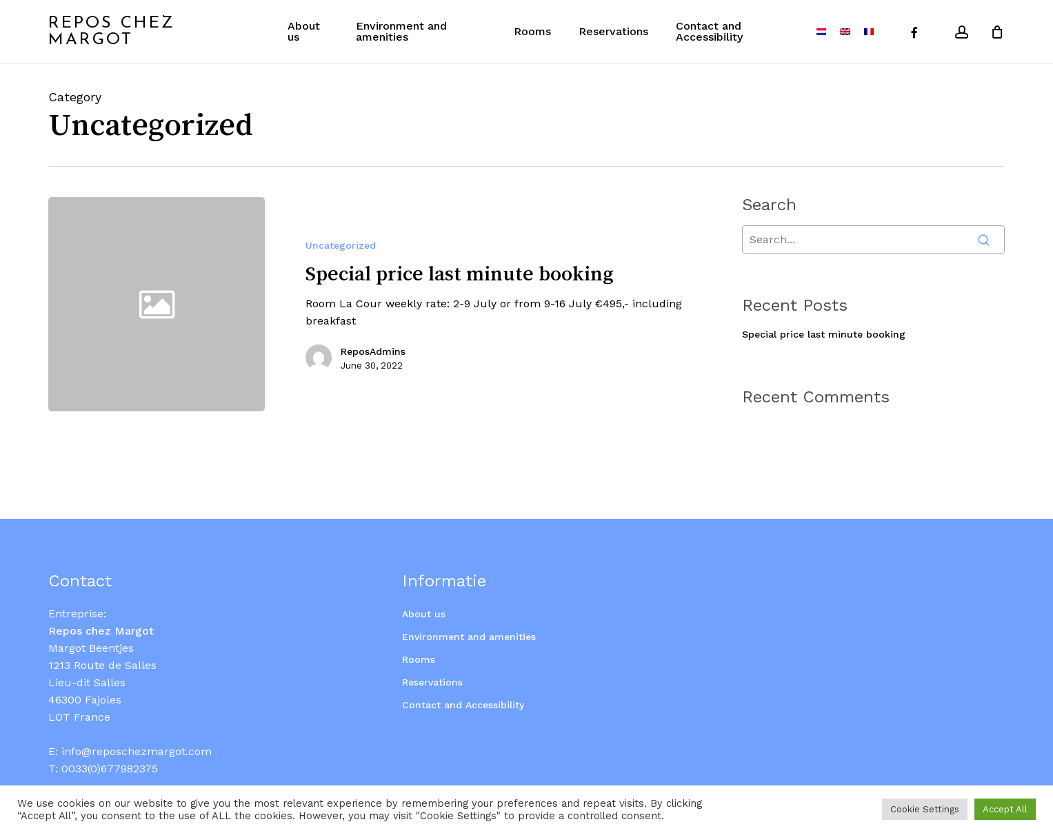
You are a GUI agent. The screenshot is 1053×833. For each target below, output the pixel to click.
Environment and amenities (469, 620)
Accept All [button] (1005, 809)
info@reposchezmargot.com (136, 734)
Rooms (418, 642)
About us (423, 597)
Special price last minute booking (823, 334)
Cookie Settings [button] (924, 809)
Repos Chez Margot (111, 31)
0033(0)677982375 (109, 752)
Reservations (432, 665)
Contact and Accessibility (463, 688)
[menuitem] (821, 31)
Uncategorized (340, 245)
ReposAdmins (373, 351)
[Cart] (997, 31)
